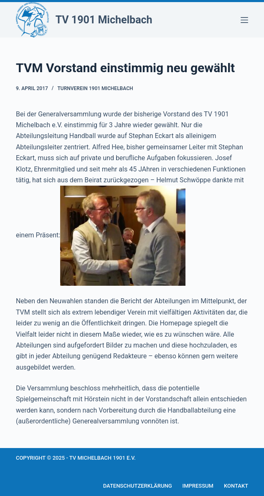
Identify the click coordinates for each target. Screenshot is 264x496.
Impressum (197, 486)
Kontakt (236, 486)
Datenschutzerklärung (137, 486)
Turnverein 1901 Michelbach (95, 88)
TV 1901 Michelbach (104, 20)
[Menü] (244, 20)
